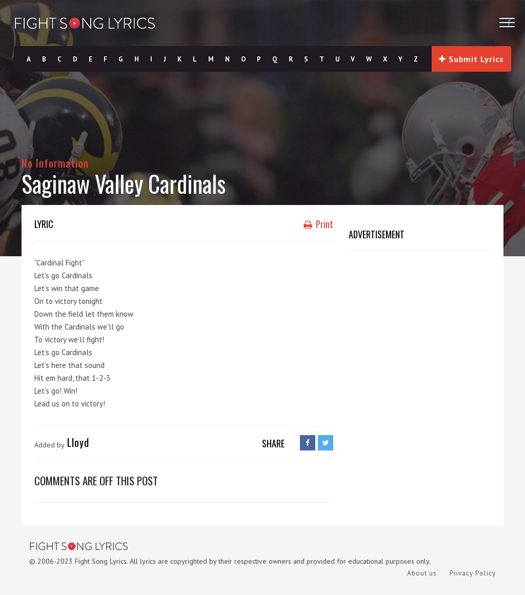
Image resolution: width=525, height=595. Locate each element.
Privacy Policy (473, 573)
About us (422, 573)
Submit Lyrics (471, 59)
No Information (55, 163)
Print (318, 224)
